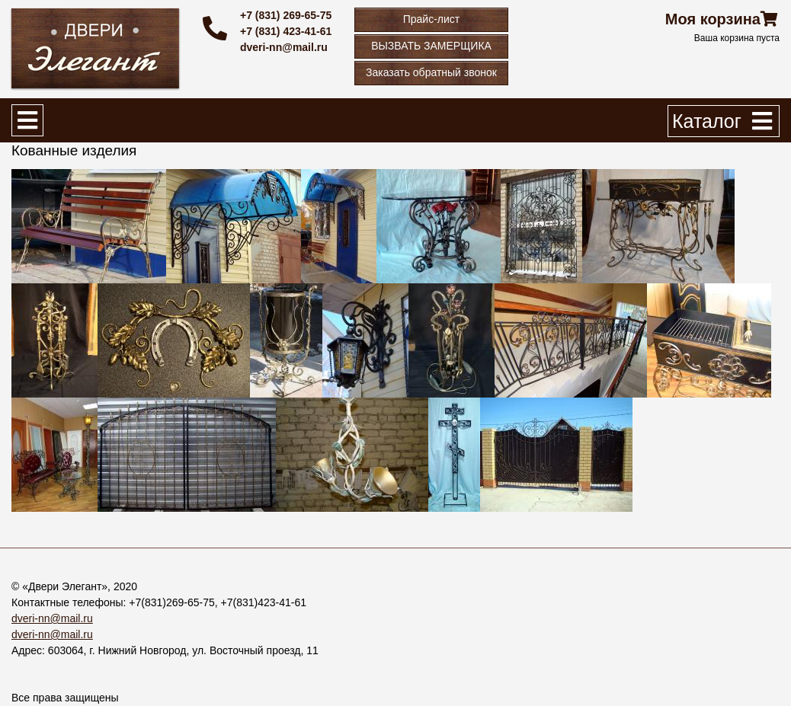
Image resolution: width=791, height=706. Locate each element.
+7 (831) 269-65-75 (285, 15)
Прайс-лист (431, 19)
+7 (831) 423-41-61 (285, 31)
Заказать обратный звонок (431, 72)
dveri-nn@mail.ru (284, 47)
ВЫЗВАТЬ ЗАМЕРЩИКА (431, 46)
